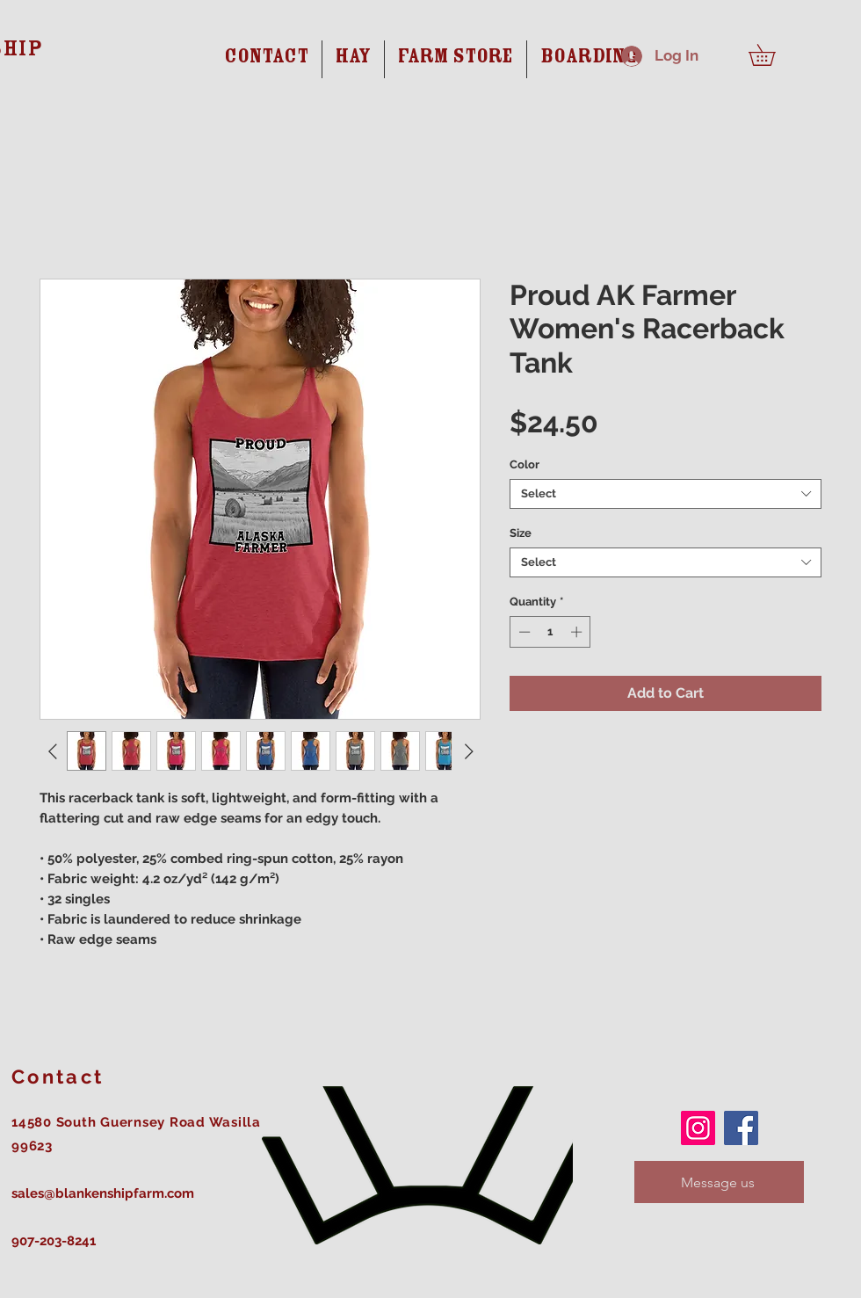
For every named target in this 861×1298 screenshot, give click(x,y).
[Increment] (578, 632)
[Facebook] (741, 1128)
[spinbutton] (550, 632)
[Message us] (719, 1182)
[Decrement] (522, 632)
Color (524, 464)
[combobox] (665, 494)
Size (521, 533)
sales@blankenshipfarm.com (102, 1193)
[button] (772, 55)
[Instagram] (698, 1128)
